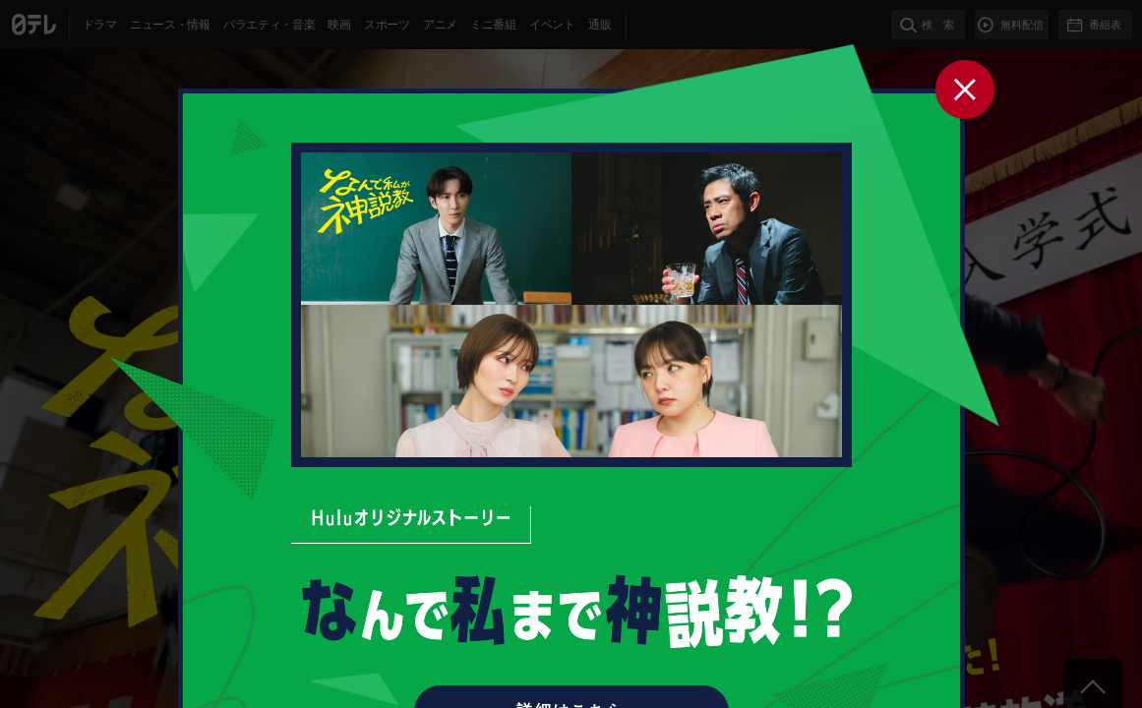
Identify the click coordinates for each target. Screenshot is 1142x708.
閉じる (964, 89)
